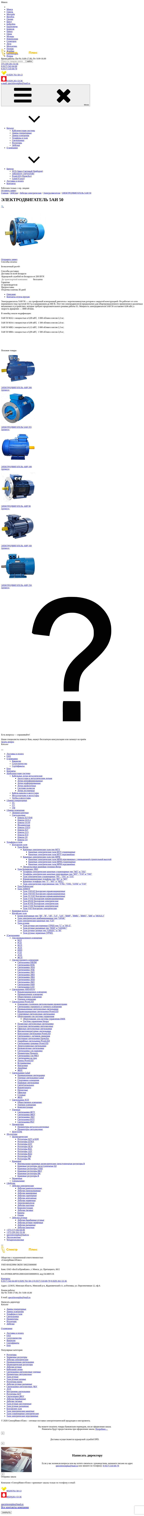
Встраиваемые (24, 1063)
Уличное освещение (26, 999)
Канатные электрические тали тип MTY (41, 849)
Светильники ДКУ (26, 1117)
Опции (20, 1215)
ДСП (19, 955)
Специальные (18, 1181)
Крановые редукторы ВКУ (29, 1171)
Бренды (31, 169)
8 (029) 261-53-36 (14, 81)
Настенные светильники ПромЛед (33, 1038)
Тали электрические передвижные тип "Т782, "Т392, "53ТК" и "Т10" (54, 884)
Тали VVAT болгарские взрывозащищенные (43, 898)
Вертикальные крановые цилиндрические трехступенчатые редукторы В (51, 1163)
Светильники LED (25, 987)
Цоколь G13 (22, 832)
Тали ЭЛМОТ (23, 889)
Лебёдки (16, 145)
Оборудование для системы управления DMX (44, 1019)
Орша (9, 34)
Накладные (22, 1065)
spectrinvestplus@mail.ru (18, 1235)
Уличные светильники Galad (30, 1078)
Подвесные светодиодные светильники (35, 1024)
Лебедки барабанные (16, 1399)
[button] (2, 206)
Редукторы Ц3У (24, 1144)
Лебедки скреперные (27, 1195)
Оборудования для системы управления (35, 1016)
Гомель (10, 12)
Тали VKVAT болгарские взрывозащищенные (44, 894)
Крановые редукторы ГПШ (30, 1168)
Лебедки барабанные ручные (30, 1220)
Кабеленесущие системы (23, 130)
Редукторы (17, 143)
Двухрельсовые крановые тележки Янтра (42, 867)
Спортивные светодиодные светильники (36, 1014)
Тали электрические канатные (20, 1411)
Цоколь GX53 (23, 827)
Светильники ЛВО (26, 974)
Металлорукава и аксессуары (25, 795)
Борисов (10, 29)
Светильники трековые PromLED (32, 1043)
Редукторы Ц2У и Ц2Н (28, 1139)
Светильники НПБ (26, 965)
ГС (13, 803)
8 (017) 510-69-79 (9, 69)
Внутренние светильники (18, 1391)
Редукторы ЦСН (25, 1146)
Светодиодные (18, 815)
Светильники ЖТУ (26, 1112)
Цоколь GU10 (23, 822)
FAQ (9, 756)
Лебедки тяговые (25, 1210)
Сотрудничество (19, 763)
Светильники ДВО (26, 977)
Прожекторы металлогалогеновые (33, 1127)
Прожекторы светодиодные (30, 1129)
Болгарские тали (19, 844)
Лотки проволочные (26, 786)
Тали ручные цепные (16, 1379)
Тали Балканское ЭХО (27, 869)
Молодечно (12, 46)
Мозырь (10, 36)
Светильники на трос (27, 1058)
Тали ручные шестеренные (19, 1404)
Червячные (17, 1178)
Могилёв (11, 14)
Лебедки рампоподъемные (29, 1188)
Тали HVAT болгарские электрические (40, 901)
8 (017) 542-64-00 (9, 66)
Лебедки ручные (19, 1217)
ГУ (13, 805)
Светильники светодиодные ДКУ (22, 1386)
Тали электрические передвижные (22, 1416)
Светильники (18, 140)
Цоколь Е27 (22, 830)
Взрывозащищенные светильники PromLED (37, 1011)
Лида (9, 44)
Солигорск (11, 41)
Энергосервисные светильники (31, 1046)
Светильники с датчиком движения (33, 1036)
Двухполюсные (14, 1237)
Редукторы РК (24, 1159)
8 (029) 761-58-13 (14, 75)
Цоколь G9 (22, 837)
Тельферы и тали (20, 138)
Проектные (22, 1090)
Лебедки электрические (30, 193)
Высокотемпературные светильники (34, 1031)
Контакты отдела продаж (18, 297)
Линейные (22, 1068)
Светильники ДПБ (25, 970)
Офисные (21, 1092)
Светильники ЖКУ (26, 1114)
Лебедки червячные (26, 1200)
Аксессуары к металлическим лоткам (34, 778)
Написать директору (10, 1302)
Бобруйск (11, 24)
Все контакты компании (15, 1507)
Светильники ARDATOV (23, 989)
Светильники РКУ (25, 1122)
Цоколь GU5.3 (24, 820)
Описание (11, 294)
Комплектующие (25, 1107)
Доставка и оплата (15, 181)
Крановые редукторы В (28, 1176)
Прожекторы (18, 1124)
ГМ (13, 808)
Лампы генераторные (22, 133)
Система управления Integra (36, 1021)
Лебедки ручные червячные (30, 1222)
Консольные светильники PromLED (34, 1033)
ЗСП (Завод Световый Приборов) (27, 171)
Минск (10, 9)
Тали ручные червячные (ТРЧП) (38, 933)
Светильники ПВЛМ (27, 962)
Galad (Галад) (18, 178)
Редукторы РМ (24, 1156)
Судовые (21, 1095)
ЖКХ (19, 1070)
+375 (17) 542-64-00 (16, 1230)
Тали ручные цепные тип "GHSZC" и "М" (42, 930)
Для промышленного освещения (27, 938)
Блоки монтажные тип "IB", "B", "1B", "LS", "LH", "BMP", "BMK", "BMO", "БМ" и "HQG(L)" (60, 916)
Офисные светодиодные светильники (34, 1028)
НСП (19, 945)
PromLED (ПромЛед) (22, 176)
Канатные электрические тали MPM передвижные (51, 864)
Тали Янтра (22, 847)
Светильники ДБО (25, 972)
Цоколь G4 (22, 840)
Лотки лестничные (26, 790)
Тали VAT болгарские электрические (40, 908)
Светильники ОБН (26, 984)
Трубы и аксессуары (21, 798)
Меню (45, 95)
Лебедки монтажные (27, 1198)
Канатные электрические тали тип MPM (41, 857)
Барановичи (12, 26)
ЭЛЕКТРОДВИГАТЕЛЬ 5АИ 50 (76, 193)
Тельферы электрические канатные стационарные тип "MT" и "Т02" (54, 871)
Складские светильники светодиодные (35, 1026)
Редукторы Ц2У (14, 1394)
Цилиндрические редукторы (20, 1364)
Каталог (31, 128)
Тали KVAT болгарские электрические (40, 903)
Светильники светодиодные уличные (24, 1372)
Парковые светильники (28, 1082)
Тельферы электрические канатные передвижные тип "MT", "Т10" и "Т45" (57, 874)
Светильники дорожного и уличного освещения (39, 1006)
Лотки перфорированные (29, 783)
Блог (9, 768)
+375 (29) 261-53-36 (16, 1232)
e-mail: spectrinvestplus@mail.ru (15, 83)
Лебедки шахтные (25, 1205)
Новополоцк (12, 39)
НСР (19, 940)
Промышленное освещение (30, 994)
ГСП (19, 952)
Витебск (10, 17)
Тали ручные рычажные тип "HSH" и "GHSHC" (45, 928)
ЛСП (19, 947)
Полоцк (10, 48)
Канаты (20, 1213)
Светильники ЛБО (25, 982)
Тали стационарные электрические (23, 1413)
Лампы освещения (20, 135)
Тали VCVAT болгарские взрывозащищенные (44, 896)
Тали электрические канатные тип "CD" (35, 920)
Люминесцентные (20, 813)
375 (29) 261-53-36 (9, 64)
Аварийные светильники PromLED (33, 1041)
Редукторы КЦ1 (24, 1149)
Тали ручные (23, 923)
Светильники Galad (21, 1073)
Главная (4, 193)
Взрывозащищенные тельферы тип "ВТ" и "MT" (45, 879)
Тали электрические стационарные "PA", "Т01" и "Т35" (48, 876)
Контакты (11, 183)
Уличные (16, 1109)
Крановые (16, 1161)
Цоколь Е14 (22, 835)
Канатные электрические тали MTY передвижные (51, 854)
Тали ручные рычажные (18, 1406)
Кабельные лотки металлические (27, 776)
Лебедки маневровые (27, 1193)
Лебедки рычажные (26, 1225)
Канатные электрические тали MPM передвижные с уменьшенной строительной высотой (69, 859)
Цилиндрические (20, 1136)
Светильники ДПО (26, 967)
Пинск (10, 31)
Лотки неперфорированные (30, 781)
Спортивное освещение (28, 1080)
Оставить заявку (8, 190)
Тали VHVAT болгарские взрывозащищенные (44, 891)
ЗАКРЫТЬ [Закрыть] (6, 1513)
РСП (19, 943)
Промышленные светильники (31, 1075)
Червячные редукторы (17, 1357)
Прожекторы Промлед (27, 1053)
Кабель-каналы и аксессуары (25, 793)
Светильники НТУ (26, 1119)
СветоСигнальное (25, 1085)
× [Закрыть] (2, 1433)
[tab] (75, 294)
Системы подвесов (26, 788)
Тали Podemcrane (25, 886)
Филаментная (23, 825)
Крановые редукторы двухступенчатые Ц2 (37, 1166)
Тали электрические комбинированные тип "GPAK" (41, 918)
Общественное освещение (29, 997)
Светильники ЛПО (26, 979)
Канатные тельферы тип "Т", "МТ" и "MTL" (43, 881)
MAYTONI (17, 1132)
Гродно (10, 19)
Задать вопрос (7, 742)
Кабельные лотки (14, 1369)
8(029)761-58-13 (14, 1491)
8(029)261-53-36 (14, 1497)
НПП (19, 950)
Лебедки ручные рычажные (19, 1384)
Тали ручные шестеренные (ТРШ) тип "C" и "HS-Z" (47, 925)
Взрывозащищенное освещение (32, 992)
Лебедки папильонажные (29, 1190)
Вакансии (16, 761)
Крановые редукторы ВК (28, 1173)
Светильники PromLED (23, 1001)
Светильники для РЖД (28, 1055)
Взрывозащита (24, 1087)
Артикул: (72, 387)
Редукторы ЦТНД (25, 1141)
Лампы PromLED (25, 1060)
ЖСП (19, 957)
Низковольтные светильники (30, 1048)
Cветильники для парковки (30, 1051)
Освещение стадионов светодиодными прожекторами (42, 1004)
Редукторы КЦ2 (24, 1154)
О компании (12, 148)
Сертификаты (18, 766)
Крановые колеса (20, 911)
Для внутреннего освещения (25, 960)
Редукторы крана (14, 1381)
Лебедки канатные (25, 1227)
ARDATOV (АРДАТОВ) (23, 173)
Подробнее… (101, 1429)
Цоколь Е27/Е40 (24, 817)
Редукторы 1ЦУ (24, 1151)
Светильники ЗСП (20, 1100)
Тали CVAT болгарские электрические (40, 906)
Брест (9, 21)
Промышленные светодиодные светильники (37, 1009)
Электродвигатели (51, 193)
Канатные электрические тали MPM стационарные (52, 862)
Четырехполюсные (15, 1240)
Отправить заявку (9, 259)
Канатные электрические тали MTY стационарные (51, 852)
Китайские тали (19, 913)
